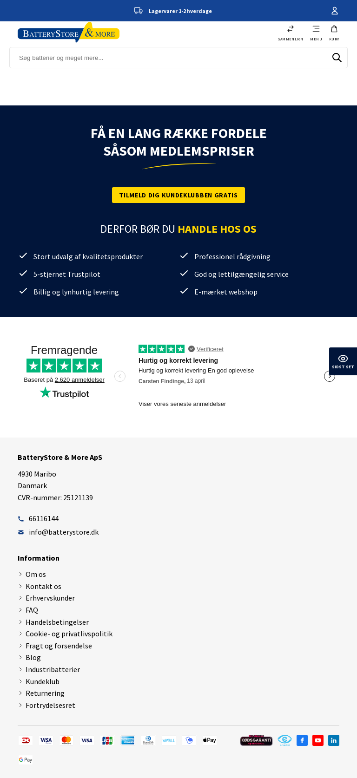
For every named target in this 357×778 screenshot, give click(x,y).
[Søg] (337, 57)
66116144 (38, 518)
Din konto (334, 10)
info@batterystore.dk (58, 531)
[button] (334, 33)
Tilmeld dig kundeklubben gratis (178, 195)
